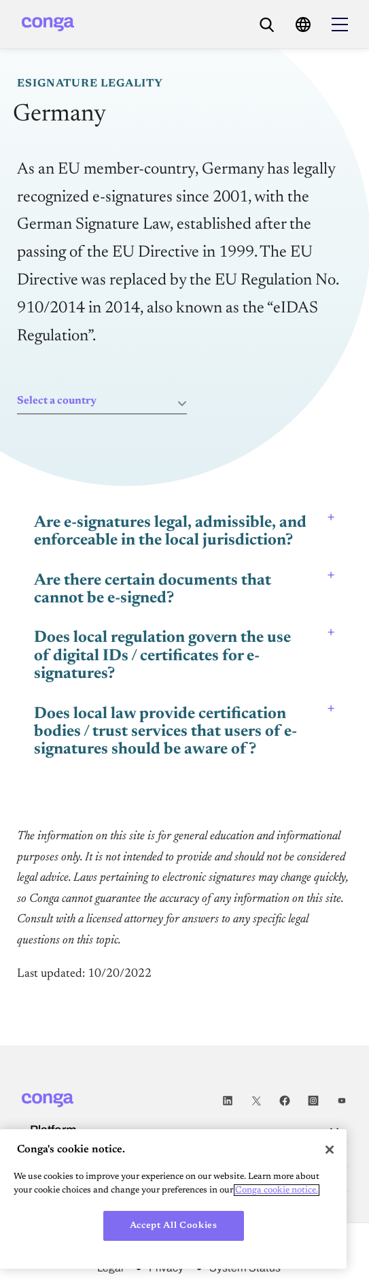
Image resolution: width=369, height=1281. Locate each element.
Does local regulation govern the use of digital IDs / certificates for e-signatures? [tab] (162, 656)
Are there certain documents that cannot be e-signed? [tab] (152, 589)
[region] (173, 1199)
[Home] (48, 24)
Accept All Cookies (173, 1225)
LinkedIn (228, 1100)
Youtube (342, 1100)
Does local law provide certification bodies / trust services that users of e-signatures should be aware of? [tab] (165, 732)
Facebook (285, 1100)
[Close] (330, 1150)
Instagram (313, 1100)
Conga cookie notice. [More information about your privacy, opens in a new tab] (276, 1190)
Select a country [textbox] (56, 400)
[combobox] (102, 401)
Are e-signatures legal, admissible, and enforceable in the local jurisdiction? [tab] (170, 532)
